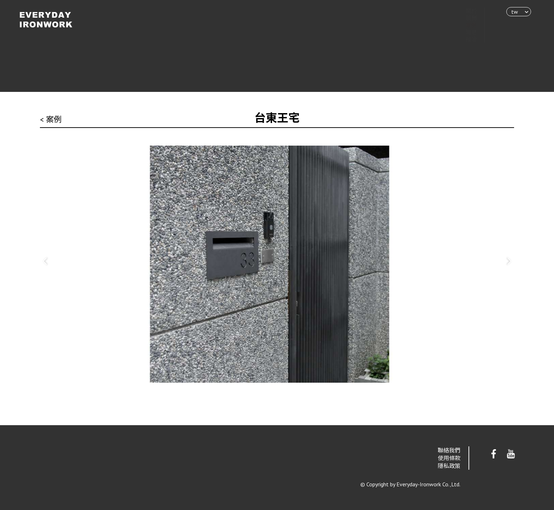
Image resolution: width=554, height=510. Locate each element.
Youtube (511, 454)
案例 (464, 25)
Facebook (493, 454)
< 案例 (50, 119)
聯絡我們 (449, 450)
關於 (464, 10)
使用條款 (449, 458)
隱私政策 (449, 465)
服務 (464, 18)
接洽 (464, 39)
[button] (45, 261)
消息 (464, 32)
